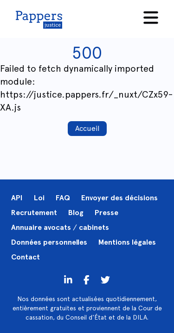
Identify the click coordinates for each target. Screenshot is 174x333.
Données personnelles (49, 242)
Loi (39, 197)
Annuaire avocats (41, 227)
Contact (25, 257)
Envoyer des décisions (119, 197)
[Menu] (150, 17)
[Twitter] (87, 279)
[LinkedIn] (68, 279)
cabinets (94, 227)
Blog (76, 212)
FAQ (63, 197)
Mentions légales (127, 242)
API (17, 197)
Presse (106, 212)
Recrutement (34, 212)
